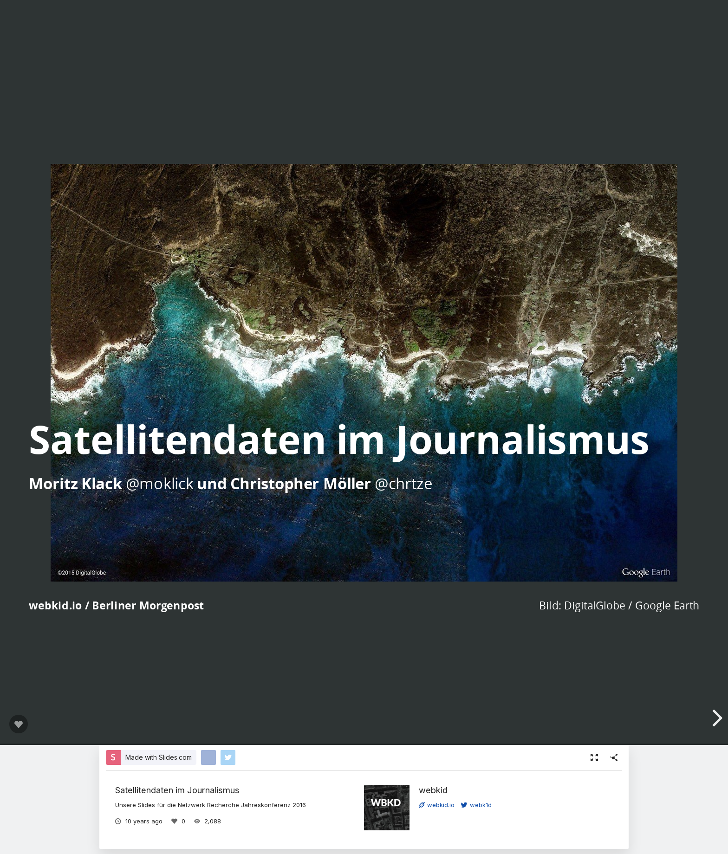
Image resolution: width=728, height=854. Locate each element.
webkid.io (437, 805)
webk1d (476, 805)
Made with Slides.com (158, 757)
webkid (433, 790)
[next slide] (716, 718)
